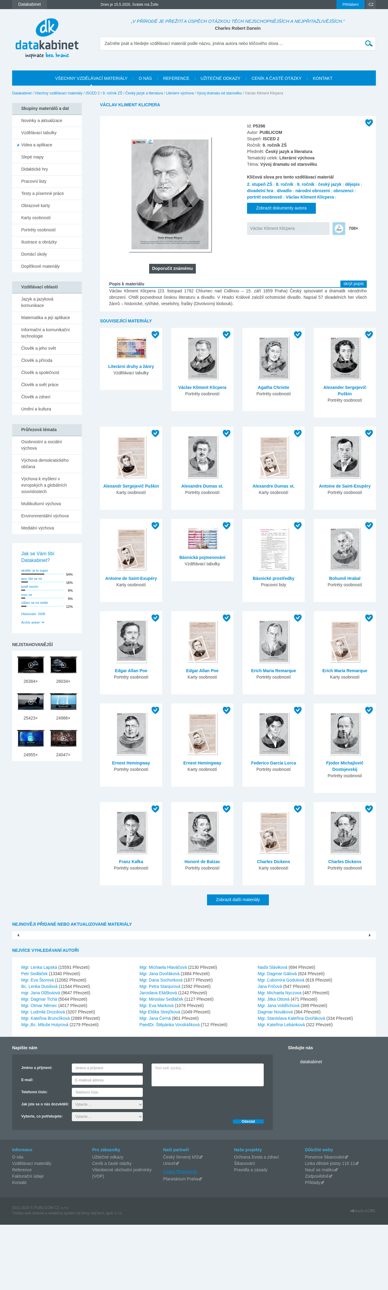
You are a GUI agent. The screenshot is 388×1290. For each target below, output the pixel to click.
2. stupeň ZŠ (259, 184)
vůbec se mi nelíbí (34, 602)
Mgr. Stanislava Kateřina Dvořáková (292, 1083)
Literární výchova (180, 93)
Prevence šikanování (324, 1222)
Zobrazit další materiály (238, 899)
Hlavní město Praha (194, 993)
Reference (22, 1235)
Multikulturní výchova (41, 503)
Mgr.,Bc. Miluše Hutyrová (45, 1089)
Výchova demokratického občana (45, 463)
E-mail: (27, 1145)
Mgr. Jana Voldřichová (279, 1070)
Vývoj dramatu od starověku (219, 93)
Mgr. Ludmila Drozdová (43, 1077)
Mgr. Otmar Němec (39, 1070)
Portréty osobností (38, 229)
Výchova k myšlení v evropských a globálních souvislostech (44, 485)
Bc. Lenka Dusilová (40, 1051)
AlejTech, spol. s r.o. (106, 1278)
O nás (17, 1222)
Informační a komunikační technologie (45, 333)
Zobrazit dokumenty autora (281, 208)
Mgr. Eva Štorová (38, 1045)
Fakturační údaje (28, 1241)
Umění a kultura (36, 409)
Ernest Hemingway (131, 763)
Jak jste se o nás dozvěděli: (45, 1169)
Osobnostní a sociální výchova (41, 445)
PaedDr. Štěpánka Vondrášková (170, 1089)
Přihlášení (351, 4)
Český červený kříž (181, 1222)
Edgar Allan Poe (131, 670)
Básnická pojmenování (202, 557)
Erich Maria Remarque (273, 670)
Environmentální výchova (45, 515)
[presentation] (198, 1166)
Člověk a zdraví (35, 396)
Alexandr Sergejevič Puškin (131, 486)
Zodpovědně (317, 1241)
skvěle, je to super (34, 570)
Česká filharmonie (180, 1236)
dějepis (352, 184)
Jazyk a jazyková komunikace (37, 302)
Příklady (312, 1247)
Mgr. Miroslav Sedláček (162, 1064)
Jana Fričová (270, 1051)
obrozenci (343, 190)
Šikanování (244, 1228)
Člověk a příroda (36, 360)
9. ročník (306, 184)
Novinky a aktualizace (41, 120)
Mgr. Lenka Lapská (39, 1032)
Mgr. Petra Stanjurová (160, 1051)
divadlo (284, 190)
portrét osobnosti (264, 197)
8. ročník (284, 184)
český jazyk (329, 184)
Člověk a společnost (40, 372)
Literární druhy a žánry (131, 366)
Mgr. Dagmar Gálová (278, 1038)
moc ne (26, 595)
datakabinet (311, 1127)
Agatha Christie (273, 387)
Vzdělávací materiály (31, 1228)
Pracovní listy (33, 181)
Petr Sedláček (35, 1038)
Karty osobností (36, 217)
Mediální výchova (37, 528)
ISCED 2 (92, 93)
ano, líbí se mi (31, 578)
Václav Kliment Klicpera (310, 197)
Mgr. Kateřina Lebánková (282, 1089)
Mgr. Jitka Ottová (274, 1064)
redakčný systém (61, 1278)
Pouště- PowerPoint (58, 993)
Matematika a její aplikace (45, 317)
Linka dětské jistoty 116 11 (330, 1228)
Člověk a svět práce (40, 384)
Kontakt (19, 1247)
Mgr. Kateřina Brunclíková (46, 1083)
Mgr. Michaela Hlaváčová (163, 1032)
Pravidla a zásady (251, 1235)
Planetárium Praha (180, 1244)
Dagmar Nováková (276, 1077)
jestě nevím (29, 586)
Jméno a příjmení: (36, 1133)
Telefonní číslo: (34, 1157)
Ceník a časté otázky (112, 1228)
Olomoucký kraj (329, 993)
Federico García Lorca (273, 763)
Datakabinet (22, 93)
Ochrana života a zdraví (256, 1222)
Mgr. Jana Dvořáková (160, 1038)
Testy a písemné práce (42, 193)
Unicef (169, 1228)
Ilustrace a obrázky (39, 242)
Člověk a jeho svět (38, 348)
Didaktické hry (34, 169)
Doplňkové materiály (40, 266)
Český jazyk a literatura (144, 93)
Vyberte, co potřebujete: (42, 1181)
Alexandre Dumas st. (202, 486)
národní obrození (312, 190)
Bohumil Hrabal (344, 578)
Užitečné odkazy (107, 1222)
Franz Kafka (131, 861)
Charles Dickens (273, 861)
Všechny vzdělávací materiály (58, 93)
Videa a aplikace (36, 144)
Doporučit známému (172, 268)
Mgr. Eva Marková (157, 1070)
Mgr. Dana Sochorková (161, 1045)
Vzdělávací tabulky (39, 132)
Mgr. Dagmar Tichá (39, 1064)
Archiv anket (30, 622)
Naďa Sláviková (273, 1032)
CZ (371, 4)
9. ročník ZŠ (112, 93)
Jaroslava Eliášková (158, 1058)
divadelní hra (260, 190)
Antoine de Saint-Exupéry (344, 486)
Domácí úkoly (34, 254)
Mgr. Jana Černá (155, 1083)
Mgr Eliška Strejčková (160, 1077)
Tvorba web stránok (28, 1278)
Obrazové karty (35, 205)
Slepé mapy (32, 157)
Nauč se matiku (319, 1235)
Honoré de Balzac (202, 861)
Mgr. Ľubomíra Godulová (282, 1045)
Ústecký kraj (261, 993)
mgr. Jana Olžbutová (41, 1058)
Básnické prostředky (274, 578)
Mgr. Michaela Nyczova (280, 1058)
